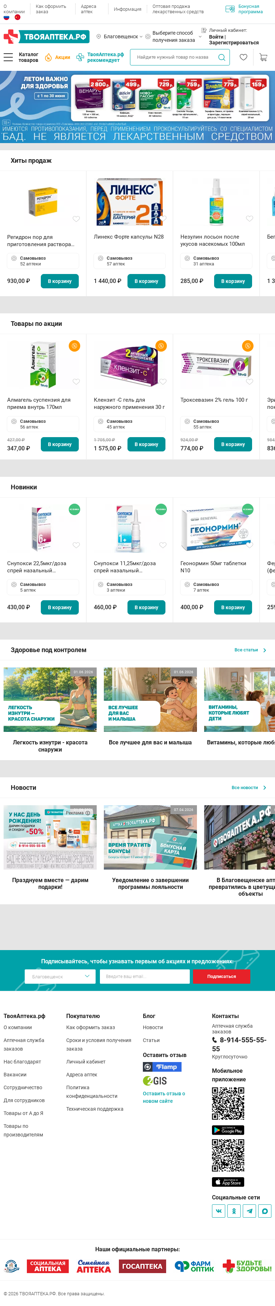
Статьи (151, 1040)
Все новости (249, 787)
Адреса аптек (88, 9)
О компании (14, 9)
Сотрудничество (23, 1087)
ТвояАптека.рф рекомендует (100, 57)
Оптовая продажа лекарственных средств (178, 9)
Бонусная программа (244, 9)
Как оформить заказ (51, 9)
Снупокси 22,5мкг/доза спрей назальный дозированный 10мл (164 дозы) (39, 567)
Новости (153, 1027)
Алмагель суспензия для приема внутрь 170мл (39, 403)
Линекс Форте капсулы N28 (129, 237)
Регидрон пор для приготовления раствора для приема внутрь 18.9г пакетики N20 (39, 241)
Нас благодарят (22, 1062)
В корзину (60, 281)
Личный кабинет (86, 1062)
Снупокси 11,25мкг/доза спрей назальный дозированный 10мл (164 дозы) (126, 567)
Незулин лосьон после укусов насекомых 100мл (212, 240)
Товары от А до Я (23, 1113)
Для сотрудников (24, 1100)
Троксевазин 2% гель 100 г (214, 400)
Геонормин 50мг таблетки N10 (213, 567)
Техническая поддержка (95, 1109)
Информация (127, 9)
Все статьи (250, 649)
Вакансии (15, 1074)
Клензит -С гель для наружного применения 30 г (129, 403)
